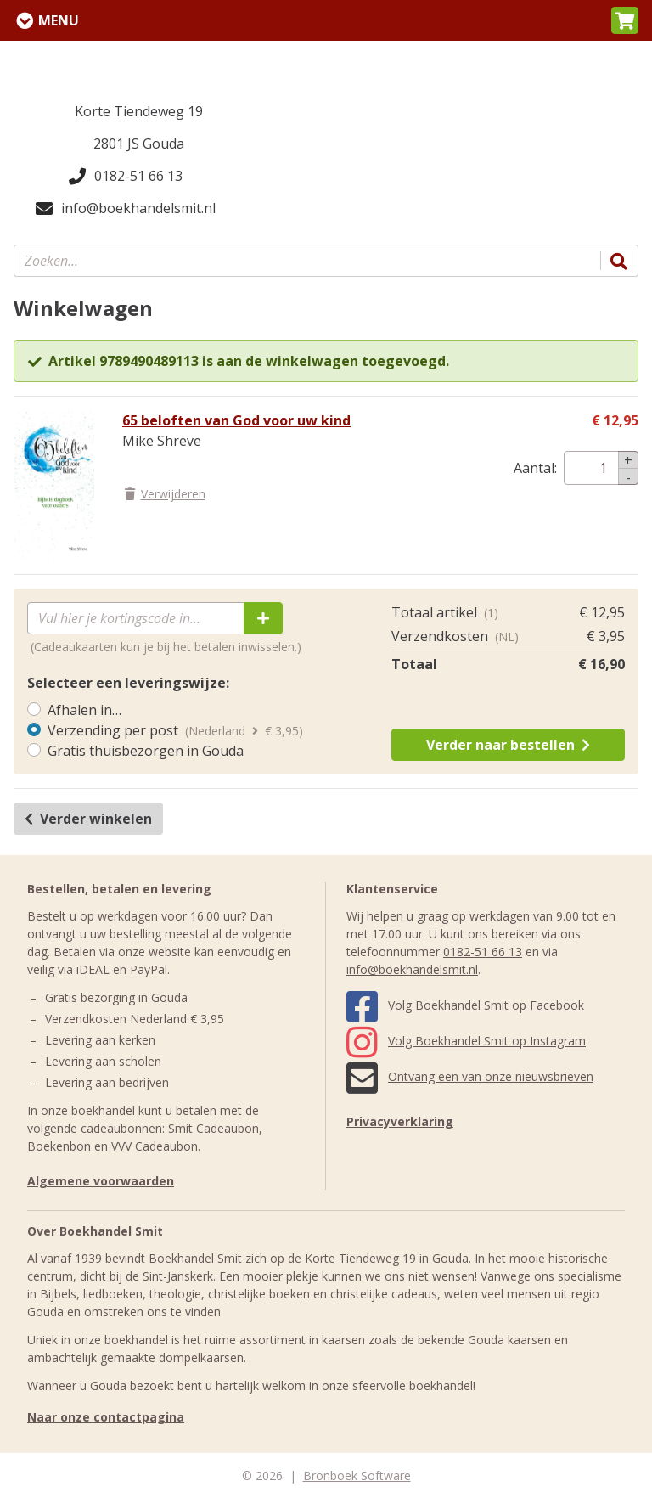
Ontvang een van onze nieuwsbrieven (469, 1076)
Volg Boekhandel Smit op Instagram (466, 1041)
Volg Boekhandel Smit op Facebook (465, 1005)
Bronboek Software (357, 1475)
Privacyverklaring (399, 1121)
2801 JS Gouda (138, 143)
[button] (624, 20)
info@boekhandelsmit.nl (126, 208)
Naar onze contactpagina (105, 1417)
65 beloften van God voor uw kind (236, 420)
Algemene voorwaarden (100, 1181)
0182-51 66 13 (126, 175)
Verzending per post (113, 730)
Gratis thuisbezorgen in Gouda (146, 750)
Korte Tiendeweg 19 (139, 111)
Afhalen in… (84, 710)
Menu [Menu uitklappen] (58, 20)
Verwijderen (163, 494)
